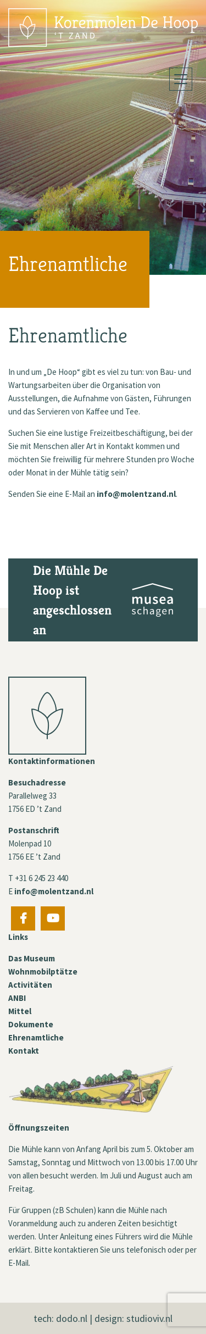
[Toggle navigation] (180, 79)
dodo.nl (71, 1318)
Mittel (19, 1011)
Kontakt (23, 1050)
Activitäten (30, 984)
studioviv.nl (149, 1318)
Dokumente (30, 1024)
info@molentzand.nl (136, 494)
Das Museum (31, 958)
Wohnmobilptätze (42, 971)
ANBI (17, 998)
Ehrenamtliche (36, 1037)
